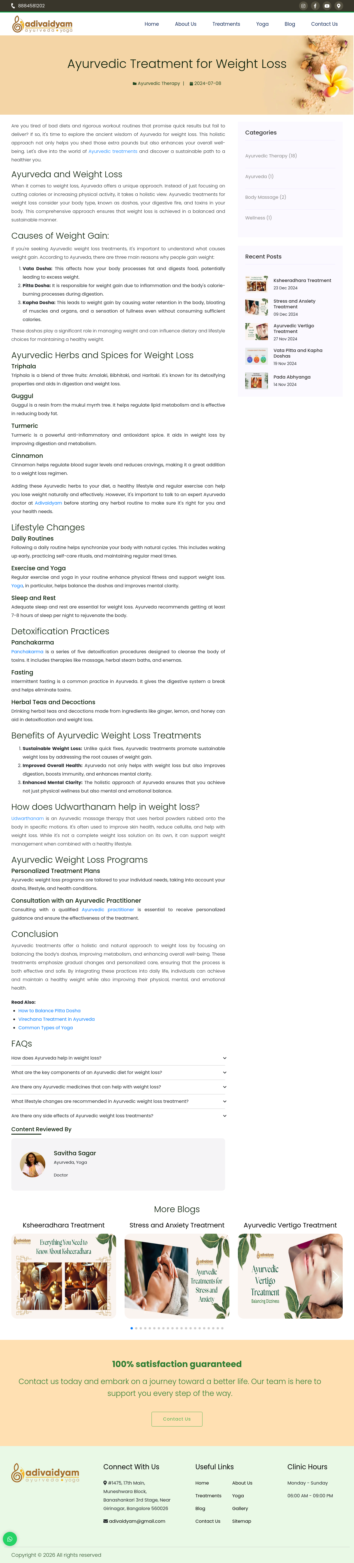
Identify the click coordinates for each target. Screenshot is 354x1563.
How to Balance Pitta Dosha (49, 1010)
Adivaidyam (48, 503)
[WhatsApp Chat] (10, 1539)
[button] (132, 1328)
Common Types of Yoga (45, 1027)
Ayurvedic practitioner (108, 909)
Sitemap (241, 1521)
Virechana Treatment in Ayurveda (56, 1019)
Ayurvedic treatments (113, 151)
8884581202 (28, 6)
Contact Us (324, 24)
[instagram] (303, 5)
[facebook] (315, 5)
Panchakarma (27, 651)
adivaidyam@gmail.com (137, 1521)
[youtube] (327, 5)
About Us (186, 24)
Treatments (226, 24)
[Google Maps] (338, 5)
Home (152, 24)
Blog (290, 24)
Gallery (240, 1508)
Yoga (262, 24)
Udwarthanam (27, 818)
